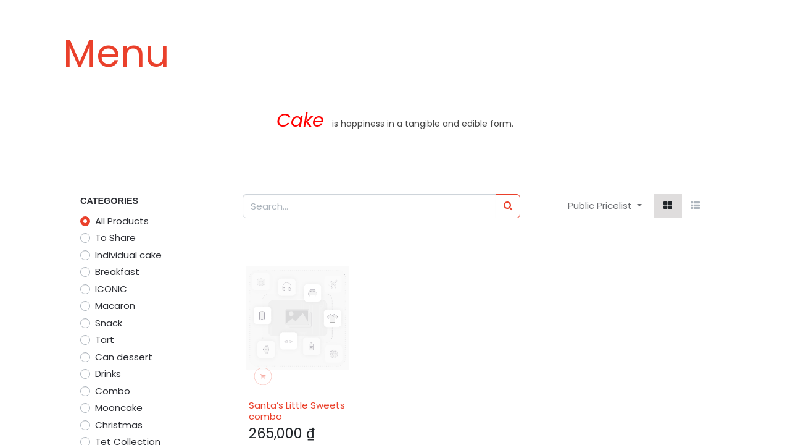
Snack (108, 322)
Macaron (115, 305)
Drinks (108, 373)
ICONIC (111, 288)
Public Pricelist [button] (601, 205)
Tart (104, 339)
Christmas (119, 424)
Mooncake (119, 407)
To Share (115, 237)
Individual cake (128, 254)
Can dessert (123, 356)
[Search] (508, 206)
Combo (112, 390)
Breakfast (117, 271)
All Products (122, 220)
